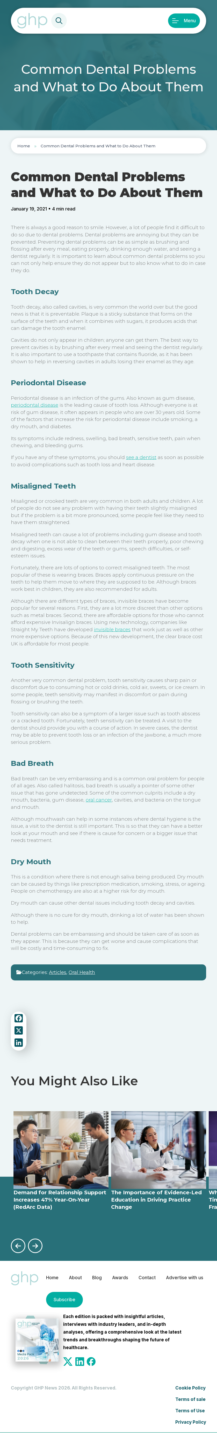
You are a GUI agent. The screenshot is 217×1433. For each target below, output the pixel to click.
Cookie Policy (190, 1388)
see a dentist (141, 457)
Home (23, 145)
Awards (120, 1277)
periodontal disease (34, 405)
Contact (147, 1277)
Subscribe (64, 1299)
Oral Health (82, 972)
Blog (97, 1277)
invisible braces (112, 629)
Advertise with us (184, 1277)
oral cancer (99, 800)
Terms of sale (190, 1399)
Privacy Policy (190, 1422)
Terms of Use (190, 1410)
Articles (57, 972)
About (75, 1277)
